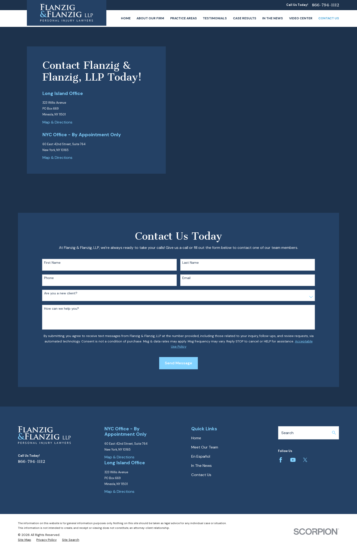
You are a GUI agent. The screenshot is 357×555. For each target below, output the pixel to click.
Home (196, 438)
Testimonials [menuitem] (215, 18)
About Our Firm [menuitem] (150, 18)
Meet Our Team (204, 447)
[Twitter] (305, 460)
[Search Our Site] (334, 433)
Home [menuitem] (126, 18)
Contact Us (201, 474)
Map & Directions (57, 122)
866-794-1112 (325, 5)
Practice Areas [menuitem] (183, 18)
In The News (201, 465)
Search (287, 432)
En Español (200, 456)
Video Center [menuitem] (300, 18)
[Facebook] (280, 460)
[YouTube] (293, 460)
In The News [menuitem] (272, 18)
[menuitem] (24, 540)
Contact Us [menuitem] (328, 18)
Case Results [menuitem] (244, 18)
